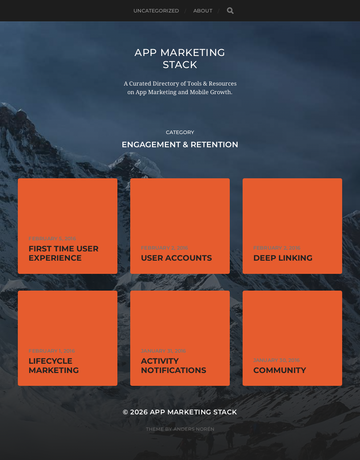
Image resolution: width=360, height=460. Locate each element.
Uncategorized (156, 10)
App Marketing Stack (180, 58)
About (202, 10)
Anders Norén (193, 429)
